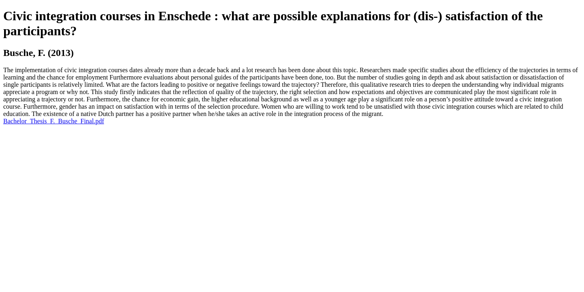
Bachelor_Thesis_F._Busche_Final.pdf (53, 121)
